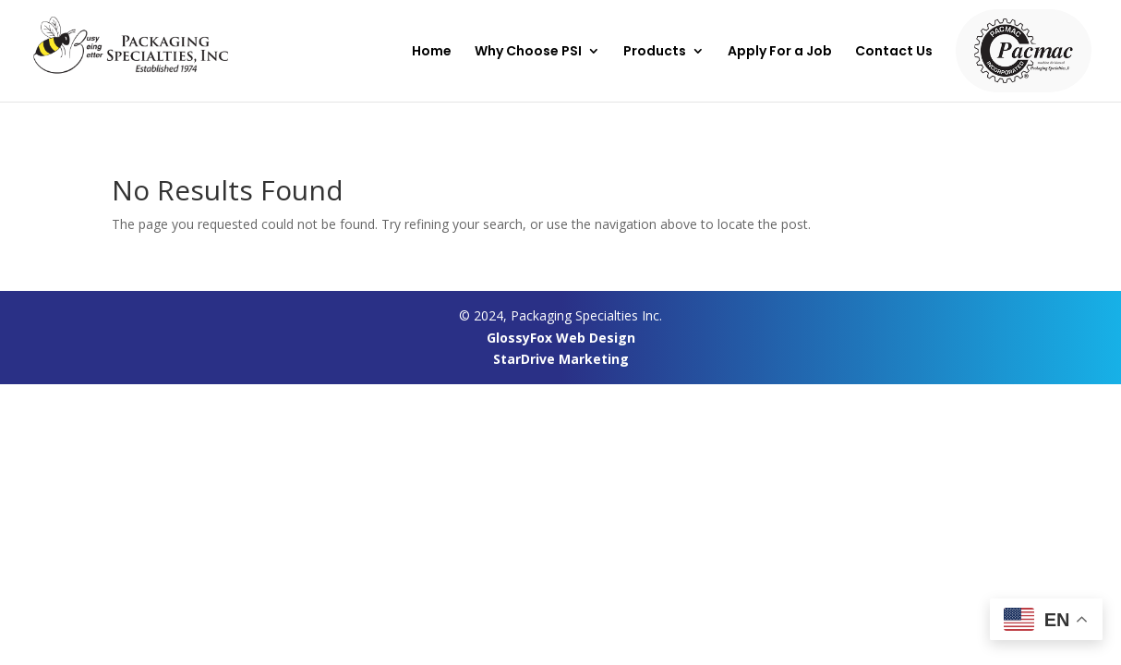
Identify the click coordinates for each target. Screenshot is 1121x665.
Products (654, 52)
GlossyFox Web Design (561, 337)
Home (432, 52)
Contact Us (894, 52)
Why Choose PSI (528, 52)
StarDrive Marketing (561, 359)
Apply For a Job (780, 52)
